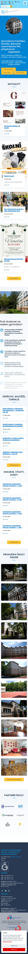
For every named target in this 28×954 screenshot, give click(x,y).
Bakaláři (5, 1)
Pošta (11, 1)
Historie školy (20, 73)
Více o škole (7, 73)
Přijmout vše (14, 949)
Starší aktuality (14, 278)
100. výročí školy (8, 69)
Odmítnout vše (14, 945)
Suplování (5, 3)
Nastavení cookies (7, 941)
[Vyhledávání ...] (5, 6)
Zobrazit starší (14, 542)
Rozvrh (18, 1)
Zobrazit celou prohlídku (14, 779)
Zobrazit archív (14, 465)
